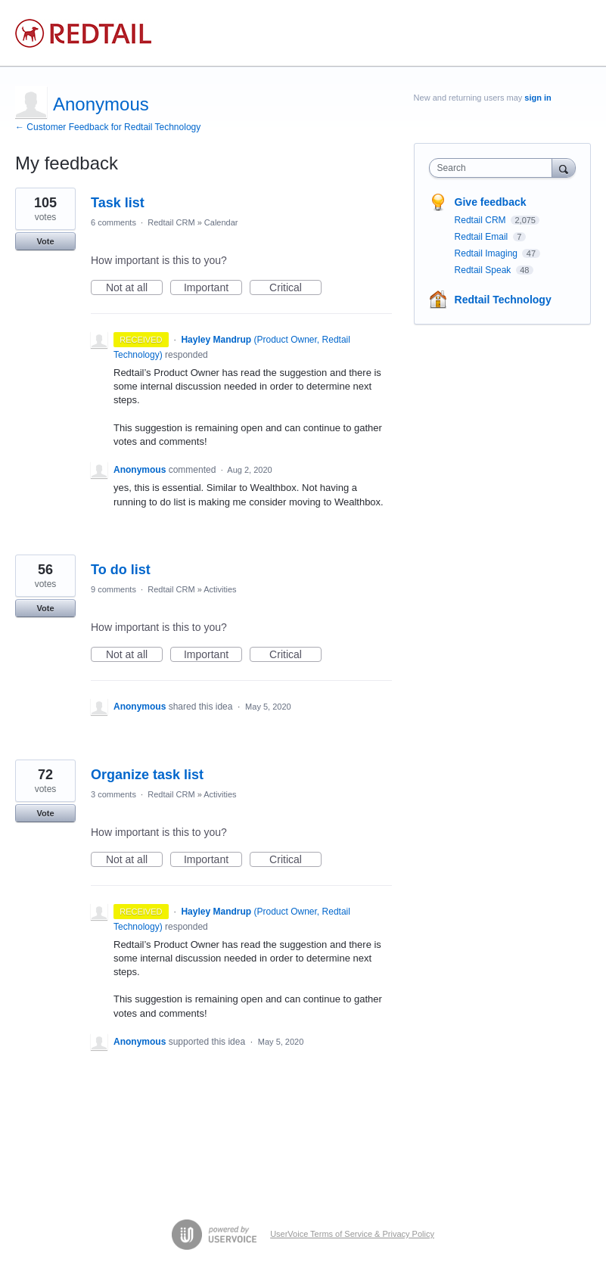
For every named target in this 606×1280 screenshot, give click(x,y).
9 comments (113, 589)
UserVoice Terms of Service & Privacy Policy (352, 1233)
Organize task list (147, 774)
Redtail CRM (171, 222)
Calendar (221, 222)
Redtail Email (483, 236)
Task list (118, 202)
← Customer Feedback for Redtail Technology (107, 127)
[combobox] (494, 168)
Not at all (134, 288)
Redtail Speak (484, 270)
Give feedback (491, 202)
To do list (121, 569)
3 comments (113, 794)
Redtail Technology (503, 300)
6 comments (113, 222)
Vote (45, 241)
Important (213, 288)
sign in (537, 97)
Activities (220, 589)
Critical (295, 288)
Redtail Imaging (488, 253)
